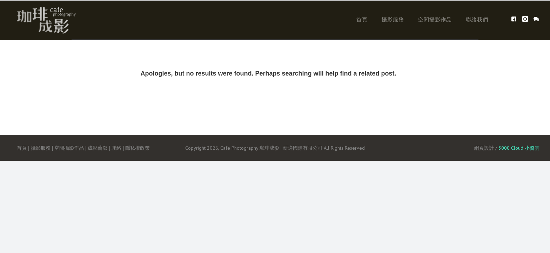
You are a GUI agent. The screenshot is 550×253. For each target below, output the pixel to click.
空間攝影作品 (435, 19)
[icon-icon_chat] (536, 19)
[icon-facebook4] (516, 19)
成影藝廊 (97, 148)
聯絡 (116, 148)
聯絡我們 (477, 19)
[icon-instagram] (527, 19)
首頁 (362, 19)
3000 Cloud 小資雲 (518, 148)
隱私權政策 (137, 148)
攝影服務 (393, 19)
